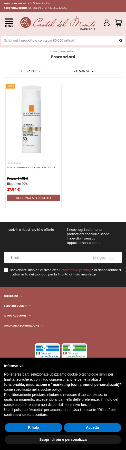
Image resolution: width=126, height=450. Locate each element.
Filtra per (31, 71)
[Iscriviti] (103, 258)
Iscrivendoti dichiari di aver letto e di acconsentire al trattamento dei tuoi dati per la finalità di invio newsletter (65, 272)
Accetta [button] (92, 427)
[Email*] (33, 257)
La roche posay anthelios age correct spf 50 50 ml (31, 167)
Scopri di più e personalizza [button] (62, 439)
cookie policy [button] (51, 389)
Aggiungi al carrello (33, 198)
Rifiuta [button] (33, 427)
